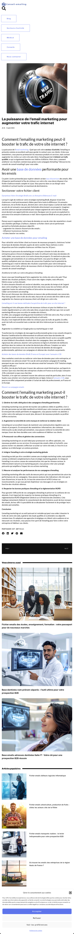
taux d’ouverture (52, 179)
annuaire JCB (59, 378)
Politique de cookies (35, 930)
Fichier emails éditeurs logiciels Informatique (47, 776)
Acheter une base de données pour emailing (24, 237)
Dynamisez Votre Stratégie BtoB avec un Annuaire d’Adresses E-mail (29, 195)
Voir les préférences (37, 925)
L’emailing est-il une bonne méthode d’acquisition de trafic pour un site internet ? (33, 303)
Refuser (37, 918)
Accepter (37, 911)
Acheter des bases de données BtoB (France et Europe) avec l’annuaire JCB (31, 354)
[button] (70, 893)
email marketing (21, 149)
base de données (29, 169)
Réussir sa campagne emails (13, 387)
